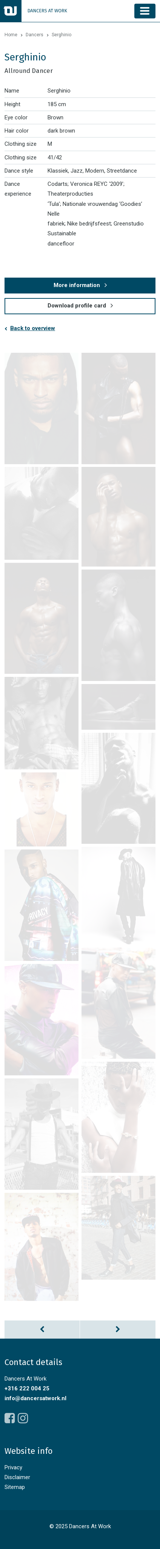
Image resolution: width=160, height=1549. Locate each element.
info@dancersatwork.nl (35, 1398)
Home (11, 34)
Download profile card (77, 305)
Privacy (13, 1467)
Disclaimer (17, 1477)
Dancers (34, 34)
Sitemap (15, 1487)
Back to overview (32, 328)
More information (77, 285)
